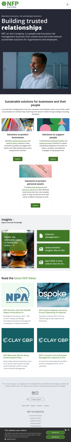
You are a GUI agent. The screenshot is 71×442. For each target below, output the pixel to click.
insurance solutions (29, 190)
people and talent (45, 143)
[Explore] (17, 159)
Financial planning (35, 426)
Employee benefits (35, 418)
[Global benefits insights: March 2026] (53, 249)
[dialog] (35, 435)
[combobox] (65, 430)
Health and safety (35, 421)
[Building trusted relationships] (35, 70)
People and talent (35, 423)
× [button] (68, 430)
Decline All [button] (55, 437)
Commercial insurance (35, 415)
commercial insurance (19, 141)
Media (33, 406)
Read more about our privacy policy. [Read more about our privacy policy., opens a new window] (18, 437)
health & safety (11, 143)
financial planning (37, 187)
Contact (46, 406)
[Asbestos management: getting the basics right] (53, 235)
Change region (36, 399)
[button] (24, 439)
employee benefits (57, 141)
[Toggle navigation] (67, 4)
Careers (39, 406)
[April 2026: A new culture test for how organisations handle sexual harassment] (53, 262)
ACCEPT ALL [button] (55, 432)
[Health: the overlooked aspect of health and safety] (17, 249)
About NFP (25, 406)
